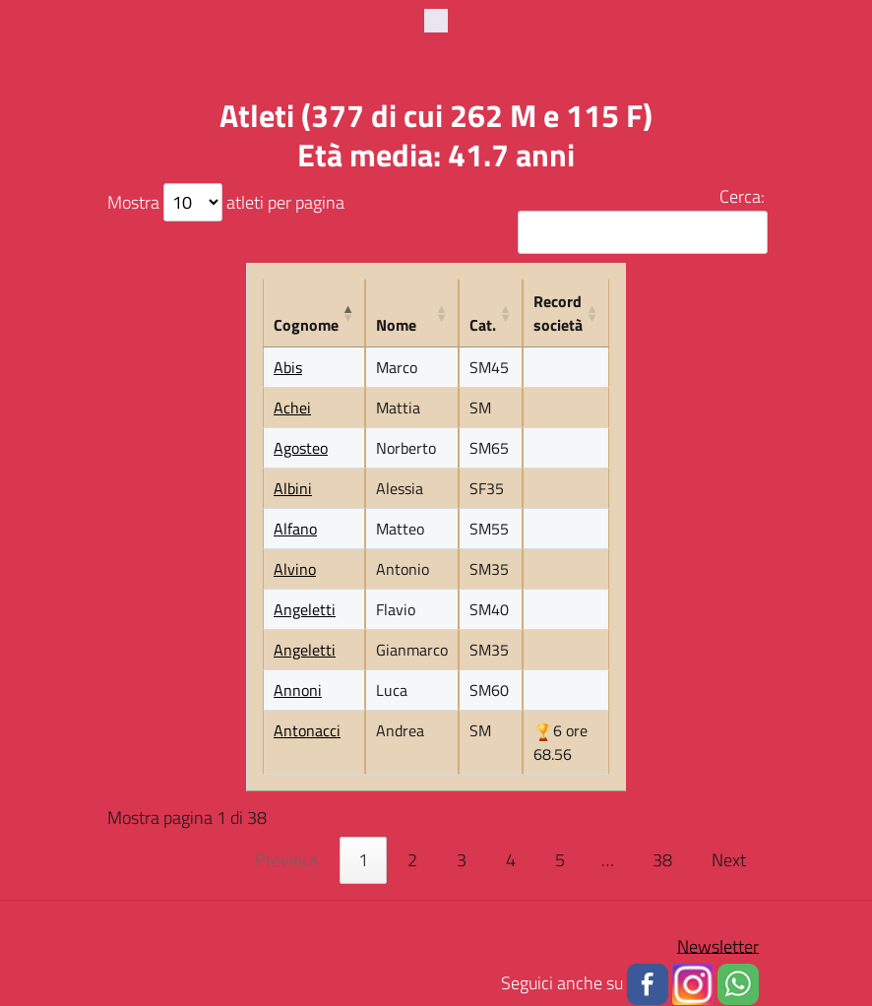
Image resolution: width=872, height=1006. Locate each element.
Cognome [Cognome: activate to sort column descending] (306, 326)
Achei (292, 408)
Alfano (295, 529)
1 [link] (363, 861)
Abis (288, 368)
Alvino (295, 570)
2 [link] (412, 861)
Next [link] (729, 861)
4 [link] (511, 861)
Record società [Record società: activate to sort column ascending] (558, 314)
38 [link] (662, 861)
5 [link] (560, 861)
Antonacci (307, 731)
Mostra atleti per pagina (225, 202)
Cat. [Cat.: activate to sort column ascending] (482, 326)
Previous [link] (287, 861)
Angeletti (305, 610)
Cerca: (639, 219)
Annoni (298, 691)
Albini (293, 489)
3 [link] (462, 861)
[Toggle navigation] (436, 20)
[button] (647, 983)
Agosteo (301, 449)
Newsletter (718, 946)
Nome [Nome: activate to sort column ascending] (396, 326)
